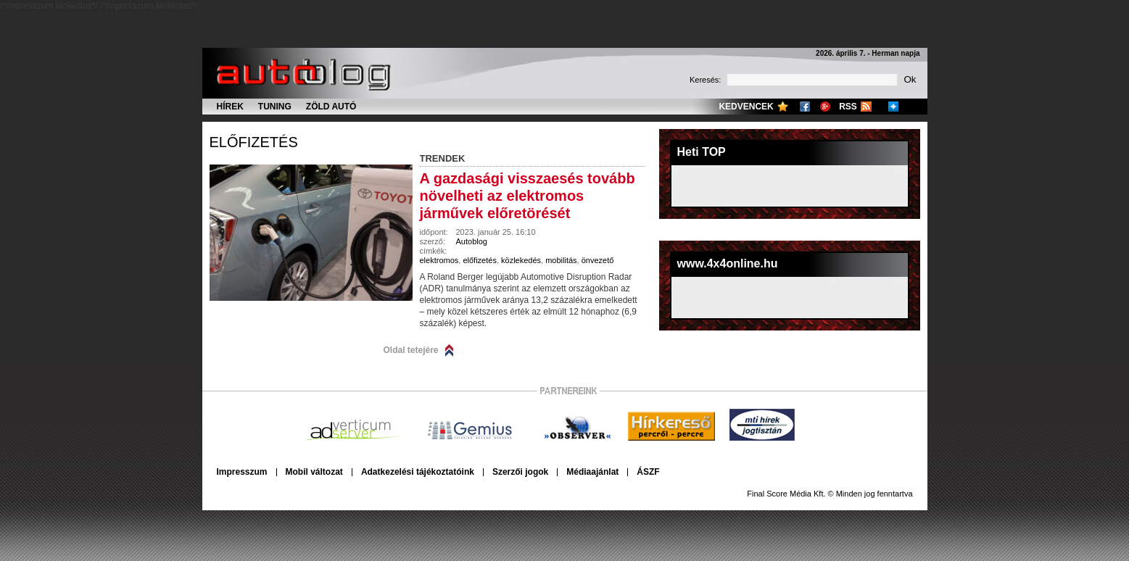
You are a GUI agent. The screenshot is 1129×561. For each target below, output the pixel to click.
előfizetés (254, 142)
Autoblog (471, 241)
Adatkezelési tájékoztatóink (417, 472)
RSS (848, 106)
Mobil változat (314, 472)
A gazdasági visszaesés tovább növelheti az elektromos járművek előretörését (527, 195)
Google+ (825, 106)
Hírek (230, 106)
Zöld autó (331, 106)
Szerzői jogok (520, 472)
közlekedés (521, 260)
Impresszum (242, 472)
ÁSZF (648, 472)
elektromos (439, 260)
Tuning (274, 106)
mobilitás (560, 260)
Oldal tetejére (411, 350)
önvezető (598, 260)
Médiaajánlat (592, 472)
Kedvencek (746, 106)
